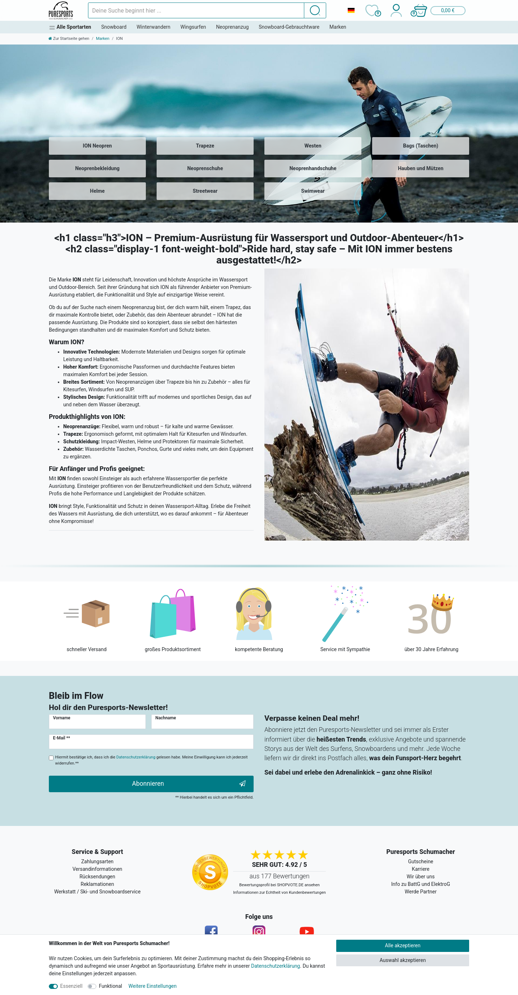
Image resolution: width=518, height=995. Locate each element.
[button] (439, 10)
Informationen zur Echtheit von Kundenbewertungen (279, 892)
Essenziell (71, 986)
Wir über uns (421, 876)
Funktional (110, 986)
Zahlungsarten (97, 861)
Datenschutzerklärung (275, 966)
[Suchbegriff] (196, 10)
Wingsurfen (193, 27)
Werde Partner (421, 891)
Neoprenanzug (232, 27)
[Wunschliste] (372, 10)
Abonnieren (189, 784)
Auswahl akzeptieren (403, 960)
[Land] (351, 10)
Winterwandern (153, 27)
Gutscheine (420, 861)
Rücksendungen (97, 876)
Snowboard (114, 27)
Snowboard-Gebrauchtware (289, 27)
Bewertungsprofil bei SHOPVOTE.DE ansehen (279, 885)
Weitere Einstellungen (153, 986)
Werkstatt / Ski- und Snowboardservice (97, 891)
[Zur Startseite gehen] (68, 38)
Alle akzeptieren (403, 945)
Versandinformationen (97, 869)
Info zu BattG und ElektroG (420, 884)
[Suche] (315, 10)
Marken (337, 27)
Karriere (421, 869)
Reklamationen (97, 884)
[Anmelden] (396, 10)
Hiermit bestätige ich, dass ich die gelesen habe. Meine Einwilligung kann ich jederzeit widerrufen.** (151, 760)
